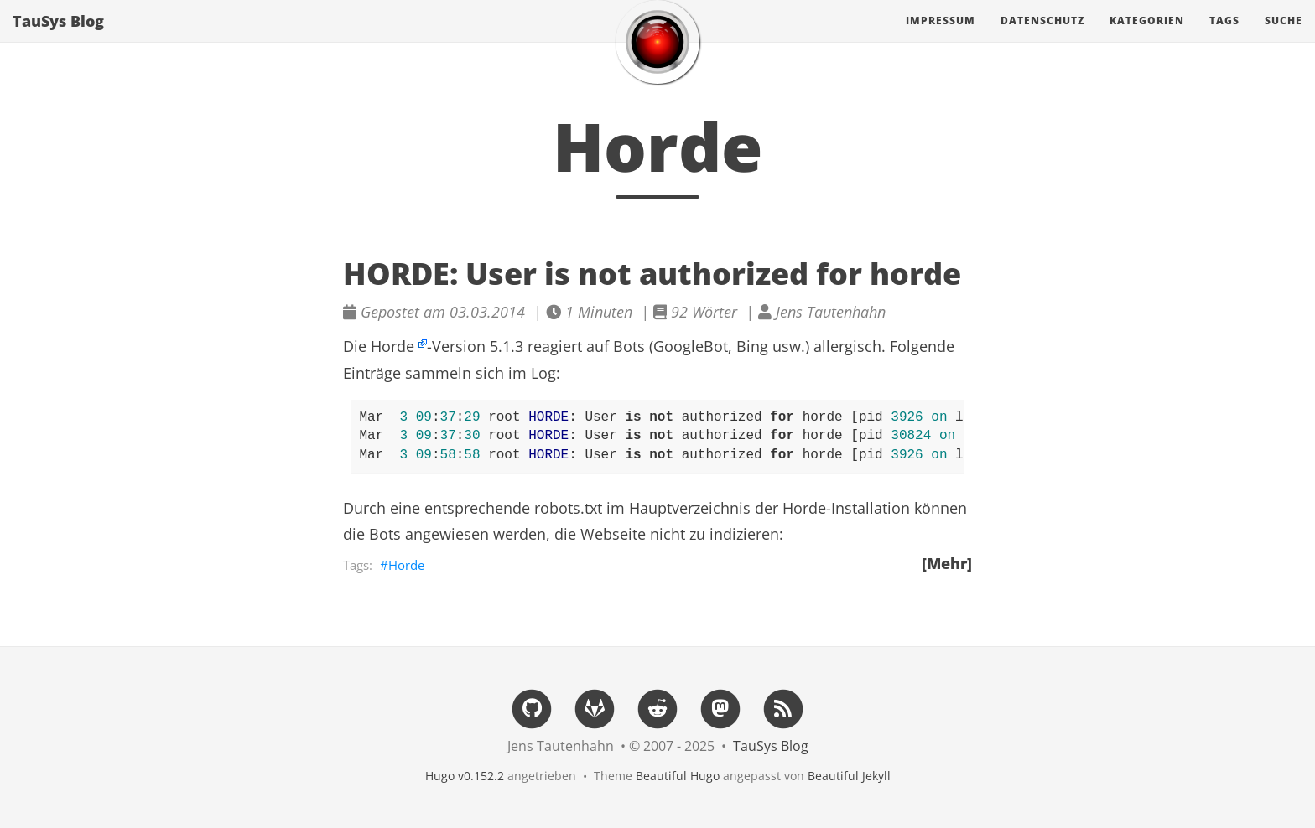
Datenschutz (1042, 37)
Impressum (940, 37)
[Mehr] (947, 563)
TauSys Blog (58, 38)
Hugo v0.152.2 (464, 776)
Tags (1224, 37)
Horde (392, 346)
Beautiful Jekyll (849, 776)
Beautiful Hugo (678, 776)
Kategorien (1147, 37)
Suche (1283, 37)
